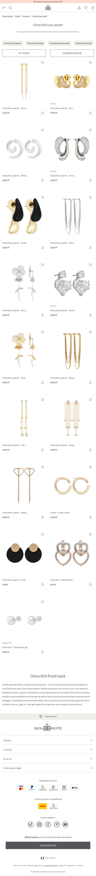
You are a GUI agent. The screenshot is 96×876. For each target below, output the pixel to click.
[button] (79, 7)
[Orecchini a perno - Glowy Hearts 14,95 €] (72, 290)
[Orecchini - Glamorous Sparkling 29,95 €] (24, 627)
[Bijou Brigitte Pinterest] (57, 824)
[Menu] (24, 53)
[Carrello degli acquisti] (92, 7)
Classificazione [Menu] (72, 53)
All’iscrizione (48, 845)
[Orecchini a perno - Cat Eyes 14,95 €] (24, 425)
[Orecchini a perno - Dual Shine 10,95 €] (24, 223)
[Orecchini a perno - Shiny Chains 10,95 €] (72, 223)
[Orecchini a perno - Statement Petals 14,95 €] (24, 358)
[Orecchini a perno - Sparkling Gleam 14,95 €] (24, 88)
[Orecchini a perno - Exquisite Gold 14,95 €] (72, 425)
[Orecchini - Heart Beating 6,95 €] (72, 560)
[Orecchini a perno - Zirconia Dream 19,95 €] (72, 88)
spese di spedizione (51, 865)
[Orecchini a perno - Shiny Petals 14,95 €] (24, 290)
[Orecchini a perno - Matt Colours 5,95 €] (24, 560)
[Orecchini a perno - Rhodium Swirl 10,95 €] (24, 155)
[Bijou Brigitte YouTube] (65, 824)
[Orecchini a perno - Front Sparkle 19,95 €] (72, 155)
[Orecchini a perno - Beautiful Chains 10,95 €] (72, 358)
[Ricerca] (10, 7)
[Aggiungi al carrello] (42, 112)
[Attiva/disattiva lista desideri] (42, 62)
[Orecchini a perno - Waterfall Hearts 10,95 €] (24, 492)
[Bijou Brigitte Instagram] (39, 824)
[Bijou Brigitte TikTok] (31, 824)
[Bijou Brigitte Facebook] (48, 824)
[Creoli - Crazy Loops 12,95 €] (72, 492)
